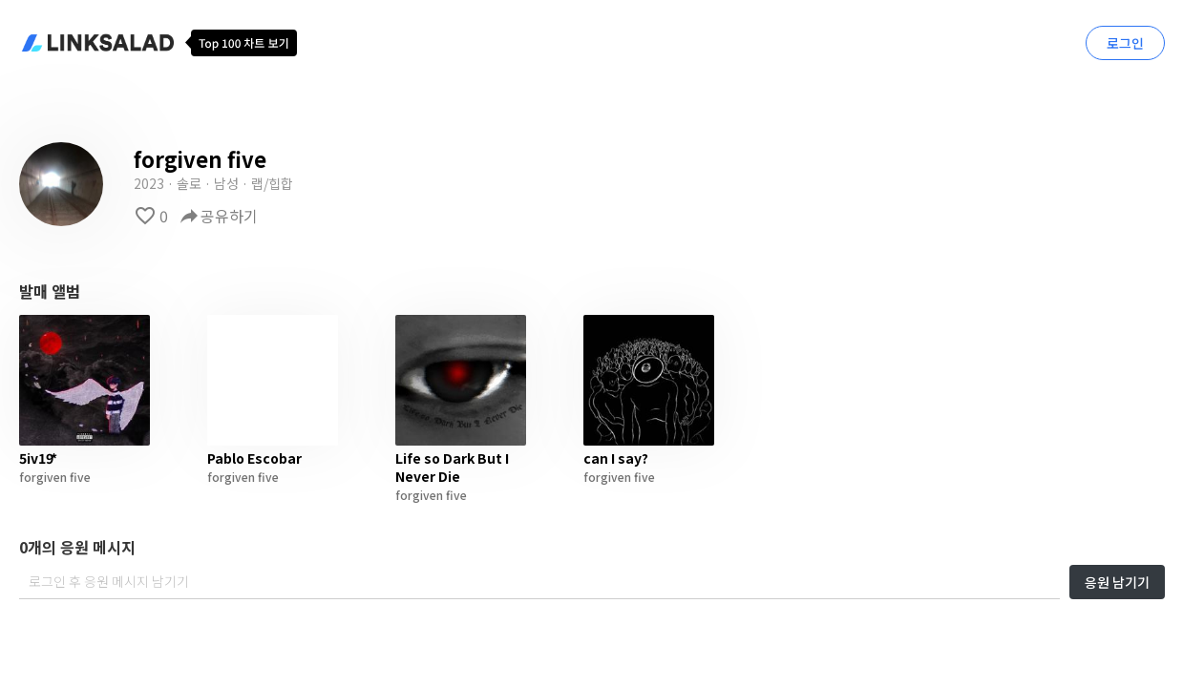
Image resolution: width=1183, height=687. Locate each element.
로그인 (1125, 42)
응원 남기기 (1117, 582)
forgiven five (55, 476)
